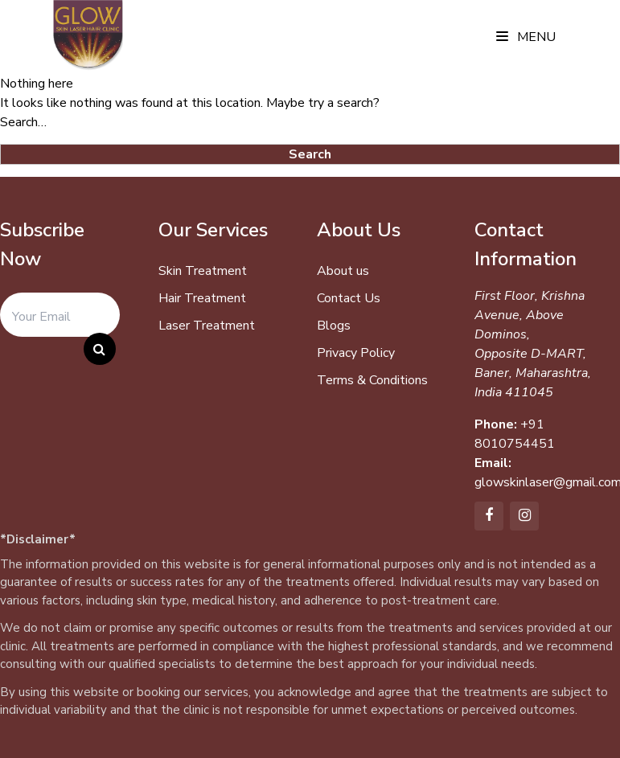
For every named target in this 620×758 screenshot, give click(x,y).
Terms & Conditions (372, 380)
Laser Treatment (206, 325)
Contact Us (348, 298)
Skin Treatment (202, 271)
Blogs (334, 325)
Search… (23, 122)
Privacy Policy (356, 353)
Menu (526, 37)
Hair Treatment (202, 298)
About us (343, 271)
